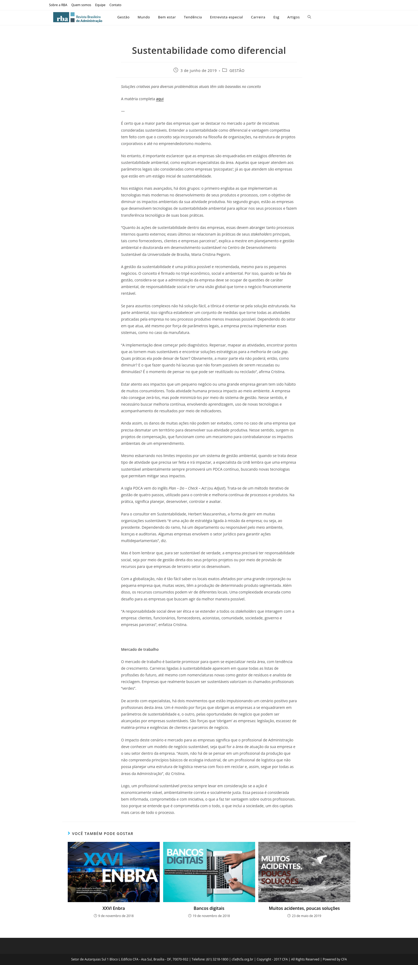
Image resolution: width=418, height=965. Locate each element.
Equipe (100, 5)
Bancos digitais (209, 908)
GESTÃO (237, 70)
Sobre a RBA (58, 5)
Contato (116, 5)
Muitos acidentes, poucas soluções (304, 908)
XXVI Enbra (113, 908)
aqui (159, 98)
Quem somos (81, 5)
